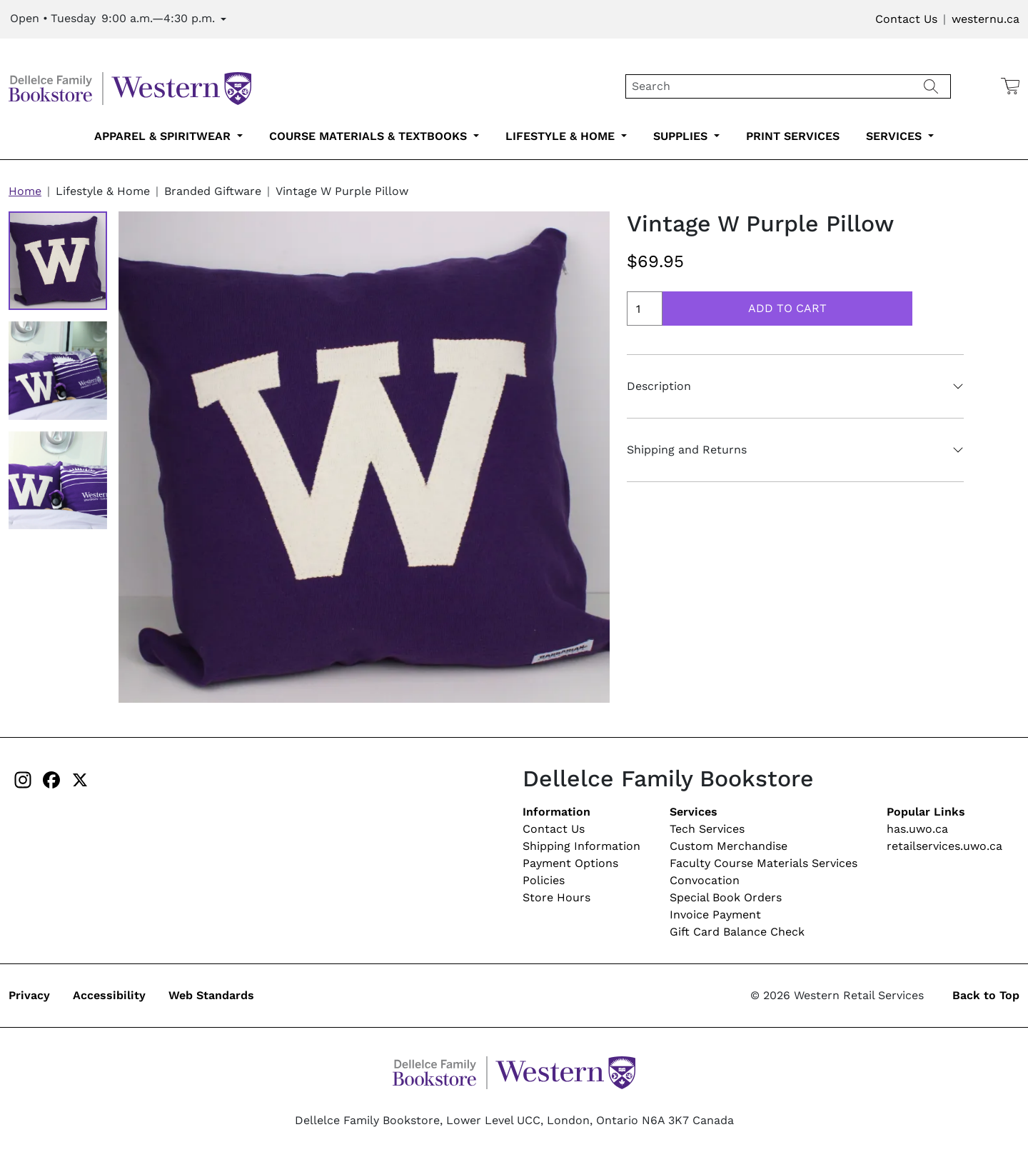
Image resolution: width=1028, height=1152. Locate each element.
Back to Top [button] (985, 995)
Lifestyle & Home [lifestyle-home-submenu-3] (561, 136)
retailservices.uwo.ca (944, 846)
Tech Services (707, 829)
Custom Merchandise (728, 846)
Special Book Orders (726, 897)
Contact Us (906, 19)
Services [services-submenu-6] (895, 136)
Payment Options (570, 863)
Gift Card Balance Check (737, 931)
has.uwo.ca (917, 829)
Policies (544, 880)
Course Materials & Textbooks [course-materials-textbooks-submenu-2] (369, 136)
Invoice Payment (715, 914)
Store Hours (556, 897)
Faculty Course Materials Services (763, 863)
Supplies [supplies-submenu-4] (682, 136)
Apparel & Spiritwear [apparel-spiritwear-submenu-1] (164, 136)
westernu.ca (985, 19)
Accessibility (109, 995)
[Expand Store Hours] (118, 19)
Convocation (705, 880)
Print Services (793, 136)
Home (25, 191)
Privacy (29, 995)
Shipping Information (581, 846)
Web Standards (211, 995)
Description (659, 386)
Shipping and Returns (687, 449)
